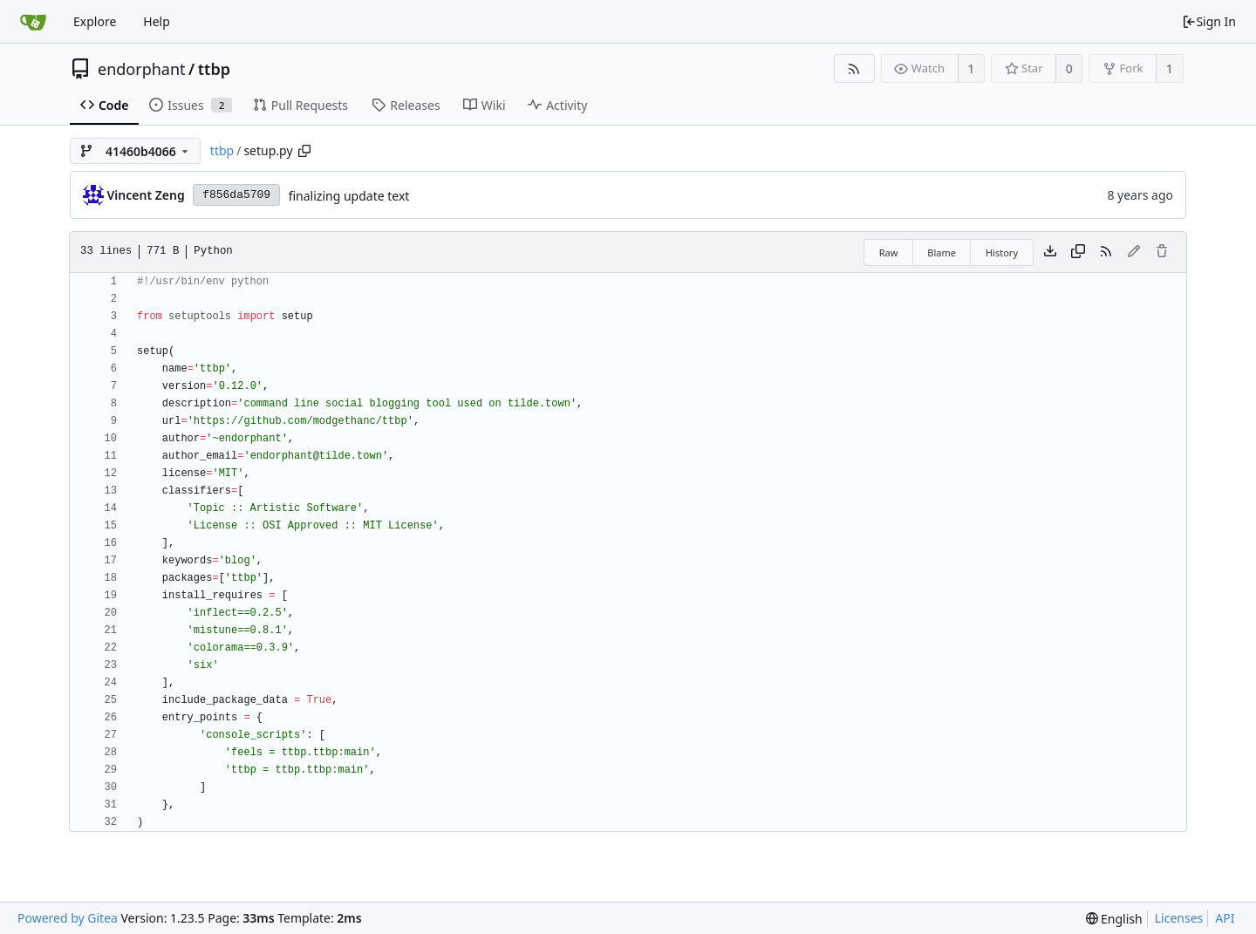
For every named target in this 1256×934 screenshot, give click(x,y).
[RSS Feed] (854, 68)
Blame (941, 252)
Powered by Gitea (67, 918)
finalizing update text (349, 195)
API (1224, 918)
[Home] (33, 21)
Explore (94, 21)
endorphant (142, 69)
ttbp (214, 69)
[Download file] (1050, 252)
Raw (888, 252)
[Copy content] (1078, 252)
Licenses (1179, 918)
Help (156, 21)
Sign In (1209, 21)
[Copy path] (304, 151)
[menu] (1114, 918)
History (1002, 252)
